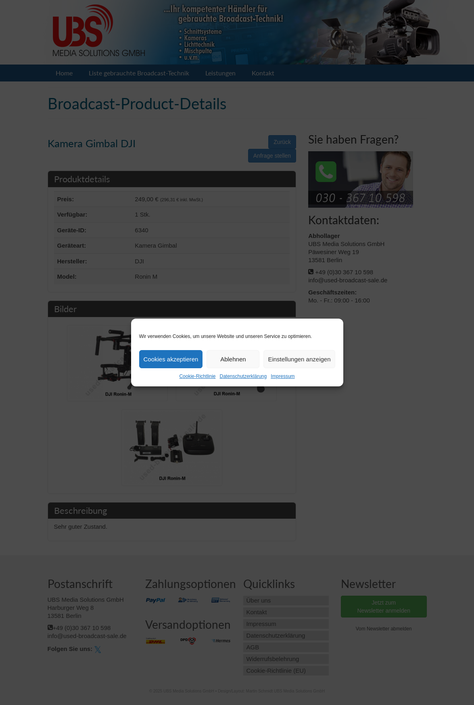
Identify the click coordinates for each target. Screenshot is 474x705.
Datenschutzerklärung (243, 376)
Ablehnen (233, 359)
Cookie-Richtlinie (197, 376)
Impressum (282, 376)
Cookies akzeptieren (171, 359)
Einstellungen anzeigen (299, 359)
